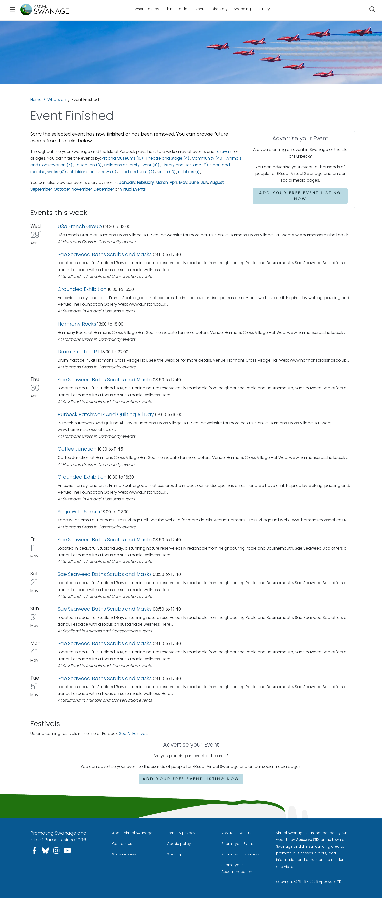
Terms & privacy (181, 832)
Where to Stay (147, 8)
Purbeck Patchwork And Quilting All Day (106, 414)
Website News (124, 854)
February (145, 182)
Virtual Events (133, 189)
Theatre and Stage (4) (167, 158)
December (104, 189)
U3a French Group (80, 226)
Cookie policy (179, 843)
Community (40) (208, 158)
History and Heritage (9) (185, 165)
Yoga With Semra (79, 511)
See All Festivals (133, 733)
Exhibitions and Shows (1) (92, 172)
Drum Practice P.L (79, 351)
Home (36, 99)
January (127, 182)
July (204, 182)
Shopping (242, 8)
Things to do (176, 8)
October (62, 189)
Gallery (263, 8)
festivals (224, 151)
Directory (220, 8)
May (183, 182)
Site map (175, 854)
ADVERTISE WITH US (236, 832)
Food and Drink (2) (136, 172)
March (162, 182)
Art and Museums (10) (122, 158)
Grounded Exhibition (82, 289)
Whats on (56, 99)
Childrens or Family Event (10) (131, 165)
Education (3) (88, 165)
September (41, 189)
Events (199, 8)
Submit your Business (240, 854)
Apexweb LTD (307, 839)
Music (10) (166, 172)
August (217, 182)
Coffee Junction (77, 448)
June (194, 182)
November (82, 189)
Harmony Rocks (77, 323)
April (173, 182)
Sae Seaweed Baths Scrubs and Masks (105, 254)
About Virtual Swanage (132, 832)
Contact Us (122, 843)
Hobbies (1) (188, 172)
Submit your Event (237, 843)
